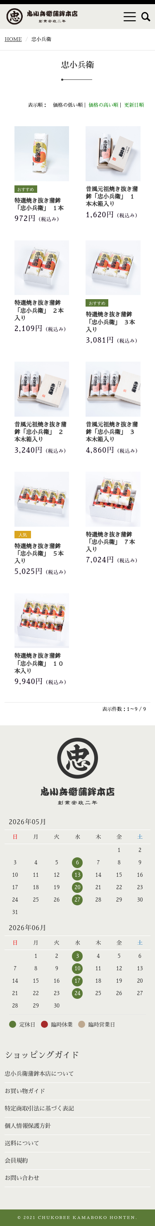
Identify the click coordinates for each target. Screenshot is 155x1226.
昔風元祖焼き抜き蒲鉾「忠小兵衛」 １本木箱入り (112, 196)
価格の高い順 (103, 105)
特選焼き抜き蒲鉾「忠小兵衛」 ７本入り (110, 542)
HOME (13, 39)
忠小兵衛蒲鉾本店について (39, 1074)
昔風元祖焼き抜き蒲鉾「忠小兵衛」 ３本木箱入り (112, 432)
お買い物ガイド (25, 1091)
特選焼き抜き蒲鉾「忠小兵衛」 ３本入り (110, 322)
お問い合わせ (22, 1178)
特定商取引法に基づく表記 (39, 1108)
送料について (22, 1143)
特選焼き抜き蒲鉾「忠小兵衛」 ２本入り (39, 310)
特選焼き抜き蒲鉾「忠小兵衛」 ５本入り (39, 553)
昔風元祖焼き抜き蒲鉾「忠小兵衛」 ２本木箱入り (40, 432)
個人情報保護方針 (28, 1126)
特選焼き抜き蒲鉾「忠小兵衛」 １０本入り (39, 663)
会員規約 (16, 1161)
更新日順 (134, 105)
